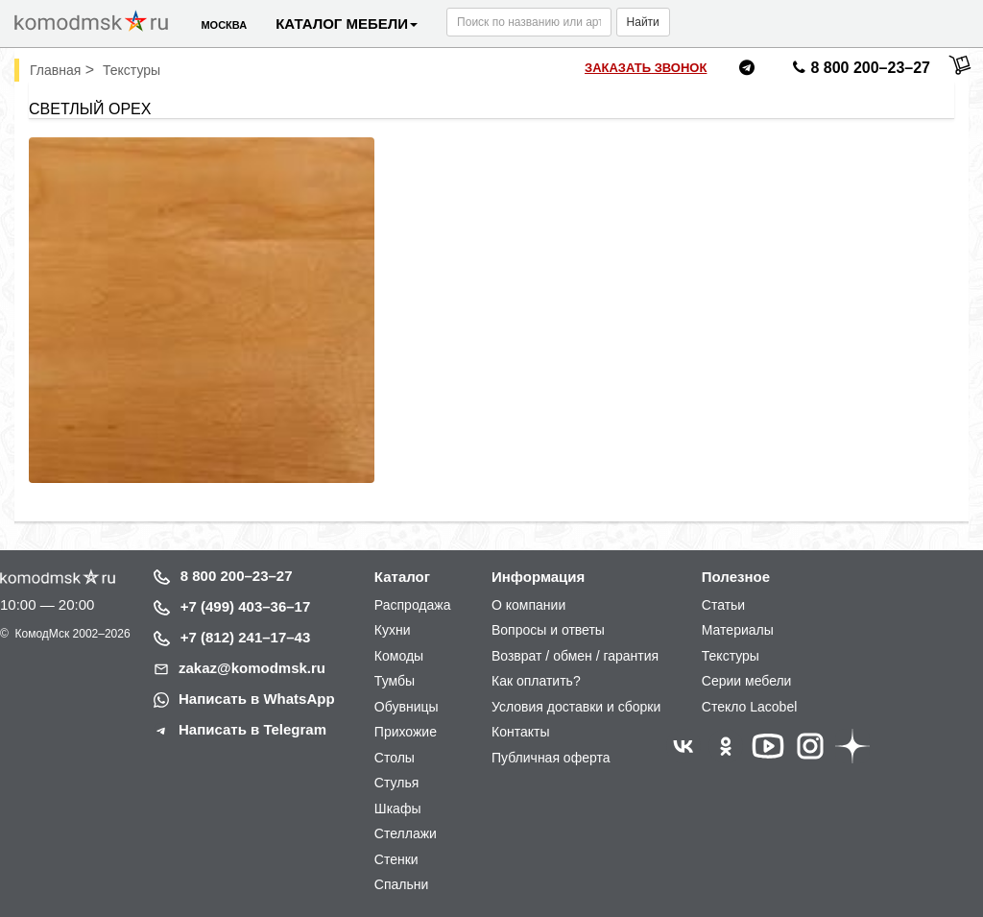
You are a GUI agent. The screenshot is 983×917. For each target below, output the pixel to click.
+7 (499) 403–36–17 (245, 606)
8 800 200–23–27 (236, 575)
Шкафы (397, 808)
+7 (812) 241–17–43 (245, 637)
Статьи (723, 605)
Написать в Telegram (252, 729)
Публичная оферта (551, 757)
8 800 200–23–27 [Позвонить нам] (858, 71)
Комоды (398, 656)
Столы (394, 757)
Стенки (396, 859)
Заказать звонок (646, 67)
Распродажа (412, 605)
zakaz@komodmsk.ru (252, 668)
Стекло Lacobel (749, 706)
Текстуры (730, 656)
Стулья (396, 782)
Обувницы (406, 706)
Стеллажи (405, 833)
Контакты (520, 731)
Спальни (401, 884)
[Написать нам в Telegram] (747, 70)
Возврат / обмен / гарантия (575, 656)
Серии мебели (747, 680)
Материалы (738, 630)
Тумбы (394, 680)
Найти (643, 22)
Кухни (392, 630)
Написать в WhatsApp (257, 698)
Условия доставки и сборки (576, 706)
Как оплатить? (536, 680)
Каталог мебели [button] (347, 23)
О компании (528, 605)
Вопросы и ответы (548, 630)
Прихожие (405, 731)
